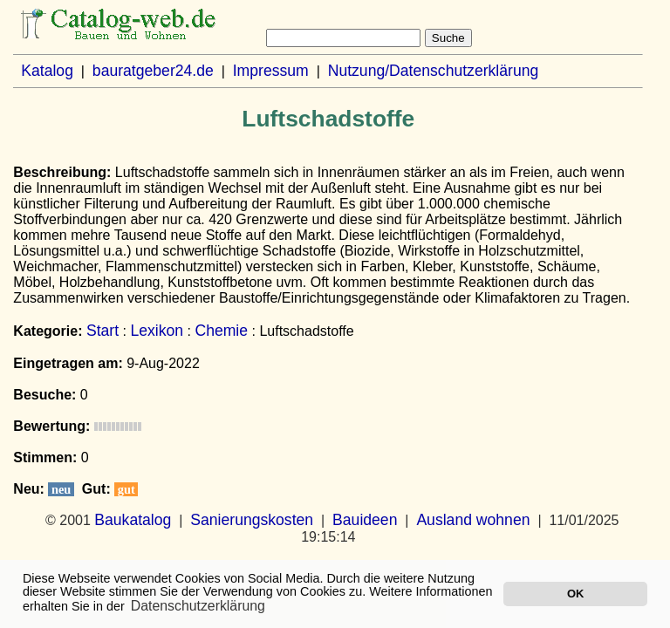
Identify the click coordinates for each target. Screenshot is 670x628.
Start (102, 330)
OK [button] (575, 593)
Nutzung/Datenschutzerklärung (433, 70)
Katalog (47, 70)
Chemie (221, 330)
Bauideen (364, 520)
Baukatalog (132, 520)
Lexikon (156, 330)
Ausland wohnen (473, 520)
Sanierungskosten (251, 520)
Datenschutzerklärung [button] (198, 605)
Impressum (271, 70)
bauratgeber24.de (153, 70)
